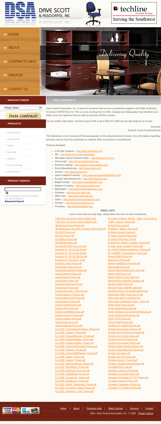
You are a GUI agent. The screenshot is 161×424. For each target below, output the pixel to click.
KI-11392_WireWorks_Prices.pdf (72, 367)
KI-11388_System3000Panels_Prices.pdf (76, 353)
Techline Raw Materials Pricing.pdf (125, 350)
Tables (10, 145)
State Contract (115, 408)
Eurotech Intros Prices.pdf (68, 263)
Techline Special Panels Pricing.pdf (126, 363)
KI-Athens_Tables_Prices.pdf (123, 229)
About (76, 408)
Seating (11, 158)
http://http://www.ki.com (95, 178)
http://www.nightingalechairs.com (85, 189)
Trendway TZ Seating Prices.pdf (124, 388)
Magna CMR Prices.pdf (120, 256)
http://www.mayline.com (88, 185)
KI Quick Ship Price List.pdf (122, 239)
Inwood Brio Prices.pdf (66, 280)
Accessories (13, 171)
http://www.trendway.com (80, 206)
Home (63, 408)
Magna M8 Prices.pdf (119, 267)
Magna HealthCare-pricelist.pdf (124, 263)
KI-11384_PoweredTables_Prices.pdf (74, 339)
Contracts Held (94, 408)
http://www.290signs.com (89, 151)
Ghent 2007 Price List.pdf (68, 267)
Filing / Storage (15, 165)
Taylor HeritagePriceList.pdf (122, 308)
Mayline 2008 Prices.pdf (120, 284)
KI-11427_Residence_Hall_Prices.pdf (74, 391)
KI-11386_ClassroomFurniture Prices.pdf (76, 346)
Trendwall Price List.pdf (120, 367)
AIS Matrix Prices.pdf (66, 239)
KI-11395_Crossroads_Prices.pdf (72, 377)
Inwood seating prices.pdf (68, 318)
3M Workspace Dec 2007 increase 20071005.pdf (80, 229)
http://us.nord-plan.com (78, 192)
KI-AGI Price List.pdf (118, 225)
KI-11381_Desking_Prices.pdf (70, 332)
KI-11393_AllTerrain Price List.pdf (72, 370)
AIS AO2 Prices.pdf (65, 232)
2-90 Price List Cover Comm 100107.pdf (75, 222)
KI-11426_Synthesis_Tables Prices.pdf (75, 388)
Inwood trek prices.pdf (66, 322)
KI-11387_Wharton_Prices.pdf (70, 350)
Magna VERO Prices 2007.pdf (123, 277)
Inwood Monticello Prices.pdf (70, 298)
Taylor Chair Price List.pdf (121, 305)
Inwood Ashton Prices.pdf (68, 274)
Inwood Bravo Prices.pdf (67, 277)
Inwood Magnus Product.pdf (69, 294)
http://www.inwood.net (76, 172)
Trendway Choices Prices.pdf (123, 370)
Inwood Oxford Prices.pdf (68, 305)
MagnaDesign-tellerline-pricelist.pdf (126, 280)
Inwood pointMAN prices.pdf (69, 311)
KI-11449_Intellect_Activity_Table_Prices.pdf (131, 218)
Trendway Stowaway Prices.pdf (124, 384)
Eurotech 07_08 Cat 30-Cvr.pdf (71, 256)
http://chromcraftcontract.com (84, 161)
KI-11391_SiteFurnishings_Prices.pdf (74, 363)
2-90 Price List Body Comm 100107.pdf (75, 218)
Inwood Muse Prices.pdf (67, 301)
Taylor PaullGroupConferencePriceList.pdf (129, 311)
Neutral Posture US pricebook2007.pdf (128, 291)
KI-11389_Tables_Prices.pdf (69, 356)
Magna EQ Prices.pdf (119, 260)
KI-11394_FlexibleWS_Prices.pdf (72, 374)
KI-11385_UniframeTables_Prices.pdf (74, 343)
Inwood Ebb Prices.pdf (66, 287)
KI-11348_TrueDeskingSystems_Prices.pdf (77, 329)
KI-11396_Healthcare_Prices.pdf (72, 381)
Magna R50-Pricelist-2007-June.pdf (126, 270)
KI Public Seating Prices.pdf (122, 235)
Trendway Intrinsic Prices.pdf (123, 381)
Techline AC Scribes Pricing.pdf (124, 325)
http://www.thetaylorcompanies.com (82, 199)
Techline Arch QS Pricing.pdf (122, 339)
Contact (149, 408)
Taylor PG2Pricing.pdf (119, 318)
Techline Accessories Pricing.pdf (124, 329)
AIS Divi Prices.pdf (64, 235)
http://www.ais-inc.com (102, 158)
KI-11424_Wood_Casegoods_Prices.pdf (75, 384)
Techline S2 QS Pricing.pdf (122, 356)
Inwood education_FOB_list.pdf (71, 291)
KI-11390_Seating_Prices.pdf (70, 360)
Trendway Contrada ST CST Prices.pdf (128, 377)
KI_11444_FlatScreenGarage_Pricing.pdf (129, 249)
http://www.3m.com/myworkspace (78, 154)
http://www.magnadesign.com (87, 182)
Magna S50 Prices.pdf (119, 274)
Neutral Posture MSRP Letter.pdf (125, 287)
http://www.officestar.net (80, 196)
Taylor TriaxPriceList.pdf (120, 322)
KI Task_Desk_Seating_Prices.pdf (125, 246)
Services (134, 408)
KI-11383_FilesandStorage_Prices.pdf (74, 336)
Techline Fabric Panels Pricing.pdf (125, 346)
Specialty (12, 152)
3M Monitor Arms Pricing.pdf (69, 225)
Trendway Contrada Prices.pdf (123, 374)
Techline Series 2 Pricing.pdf (122, 360)
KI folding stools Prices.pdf (121, 232)
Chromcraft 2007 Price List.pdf (70, 246)
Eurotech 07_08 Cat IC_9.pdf (70, 260)
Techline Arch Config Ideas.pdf (123, 336)
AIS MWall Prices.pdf (66, 242)
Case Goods (13, 139)
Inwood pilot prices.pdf (66, 308)
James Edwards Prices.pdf (68, 325)
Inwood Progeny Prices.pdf (69, 315)
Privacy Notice (145, 413)
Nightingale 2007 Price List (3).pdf (125, 294)
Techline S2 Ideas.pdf (119, 353)
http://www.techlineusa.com (80, 203)
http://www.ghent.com (90, 168)
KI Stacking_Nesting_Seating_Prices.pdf (129, 242)
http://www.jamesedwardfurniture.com (101, 175)
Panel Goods (14, 132)
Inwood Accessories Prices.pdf (70, 270)
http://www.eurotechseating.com (91, 165)
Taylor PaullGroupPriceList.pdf (123, 315)
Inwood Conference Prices (68, 284)
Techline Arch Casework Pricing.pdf (126, 332)
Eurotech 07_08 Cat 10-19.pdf (70, 249)
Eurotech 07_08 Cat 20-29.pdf (70, 253)
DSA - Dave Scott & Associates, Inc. (108, 413)
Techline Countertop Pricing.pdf (124, 343)
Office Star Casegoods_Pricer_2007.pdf (128, 301)
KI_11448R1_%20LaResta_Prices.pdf (127, 253)
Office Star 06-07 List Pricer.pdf (124, 298)
